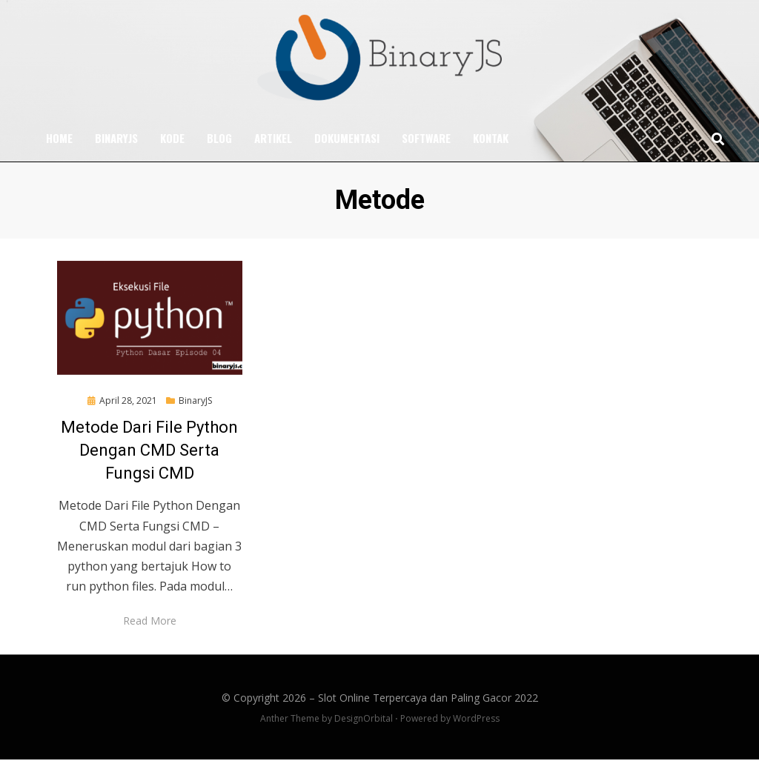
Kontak (490, 156)
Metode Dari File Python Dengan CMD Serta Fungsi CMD (149, 468)
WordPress (476, 736)
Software (426, 156)
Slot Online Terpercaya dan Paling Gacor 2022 (428, 715)
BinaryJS (116, 156)
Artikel (273, 156)
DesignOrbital (363, 736)
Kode (172, 156)
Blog (219, 156)
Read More (149, 639)
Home (59, 156)
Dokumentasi (347, 156)
